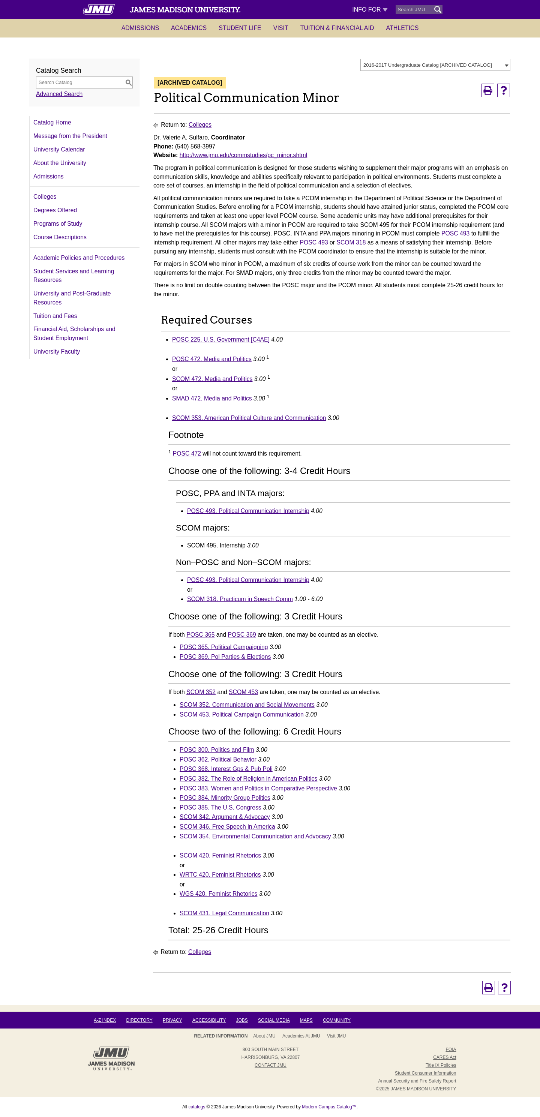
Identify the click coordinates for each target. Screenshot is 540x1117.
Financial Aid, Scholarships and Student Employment (74, 333)
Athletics (402, 28)
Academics (189, 28)
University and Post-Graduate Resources (72, 298)
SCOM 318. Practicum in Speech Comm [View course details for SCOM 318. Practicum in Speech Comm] (240, 599)
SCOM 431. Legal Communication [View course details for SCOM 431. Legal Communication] (224, 913)
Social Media (274, 1020)
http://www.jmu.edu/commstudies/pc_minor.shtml (244, 155)
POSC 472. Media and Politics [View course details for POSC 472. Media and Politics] (212, 359)
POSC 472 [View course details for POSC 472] (187, 453)
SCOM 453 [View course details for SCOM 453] (243, 692)
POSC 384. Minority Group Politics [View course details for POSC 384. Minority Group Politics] (225, 798)
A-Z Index (105, 1020)
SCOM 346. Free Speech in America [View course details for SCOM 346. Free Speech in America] (227, 826)
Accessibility (209, 1020)
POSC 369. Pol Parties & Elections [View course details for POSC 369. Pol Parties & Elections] (225, 657)
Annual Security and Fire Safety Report (417, 1081)
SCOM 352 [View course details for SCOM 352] (201, 692)
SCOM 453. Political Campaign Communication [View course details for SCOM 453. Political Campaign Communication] (242, 714)
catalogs (197, 1107)
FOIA (451, 1049)
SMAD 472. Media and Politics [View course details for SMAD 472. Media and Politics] (212, 398)
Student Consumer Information (425, 1073)
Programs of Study (57, 223)
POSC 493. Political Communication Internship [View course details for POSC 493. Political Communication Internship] (248, 511)
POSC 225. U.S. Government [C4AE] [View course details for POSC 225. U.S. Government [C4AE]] (221, 339)
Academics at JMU (301, 1036)
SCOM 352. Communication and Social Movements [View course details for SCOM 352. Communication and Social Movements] (247, 705)
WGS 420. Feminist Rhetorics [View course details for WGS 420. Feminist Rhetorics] (218, 894)
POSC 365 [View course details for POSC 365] (200, 634)
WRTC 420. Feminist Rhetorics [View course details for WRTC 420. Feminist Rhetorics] (220, 874)
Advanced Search (59, 94)
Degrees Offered (55, 210)
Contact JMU (270, 1065)
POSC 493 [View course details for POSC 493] (455, 233)
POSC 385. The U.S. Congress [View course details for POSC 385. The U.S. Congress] (220, 807)
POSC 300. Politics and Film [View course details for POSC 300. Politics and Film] (217, 750)
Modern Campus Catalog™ (329, 1107)
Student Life (240, 28)
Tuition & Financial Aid (337, 28)
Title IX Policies (441, 1065)
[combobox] (435, 65)
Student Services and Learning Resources (73, 275)
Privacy (172, 1020)
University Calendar (59, 149)
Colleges (44, 196)
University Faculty (56, 351)
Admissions (140, 28)
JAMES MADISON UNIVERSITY (423, 1089)
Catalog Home (52, 122)
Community (337, 1020)
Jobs (242, 1020)
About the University (59, 163)
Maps (306, 1020)
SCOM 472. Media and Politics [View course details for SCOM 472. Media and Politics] (212, 379)
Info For (370, 9)
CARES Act (444, 1057)
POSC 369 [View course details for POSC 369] (242, 634)
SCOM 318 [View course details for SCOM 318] (351, 242)
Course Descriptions (60, 237)
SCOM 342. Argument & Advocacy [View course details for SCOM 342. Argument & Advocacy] (225, 817)
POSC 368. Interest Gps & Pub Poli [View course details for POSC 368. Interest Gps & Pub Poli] (226, 769)
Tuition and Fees (55, 316)
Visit (280, 28)
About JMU (264, 1036)
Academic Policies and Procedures (78, 258)
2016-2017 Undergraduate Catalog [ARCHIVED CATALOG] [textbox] (427, 65)
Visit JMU (336, 1036)
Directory (139, 1020)
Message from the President (70, 136)
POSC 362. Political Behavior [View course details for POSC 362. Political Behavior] (218, 759)
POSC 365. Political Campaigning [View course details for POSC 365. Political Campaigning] (224, 647)
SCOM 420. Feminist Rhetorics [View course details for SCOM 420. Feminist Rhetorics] (220, 855)
